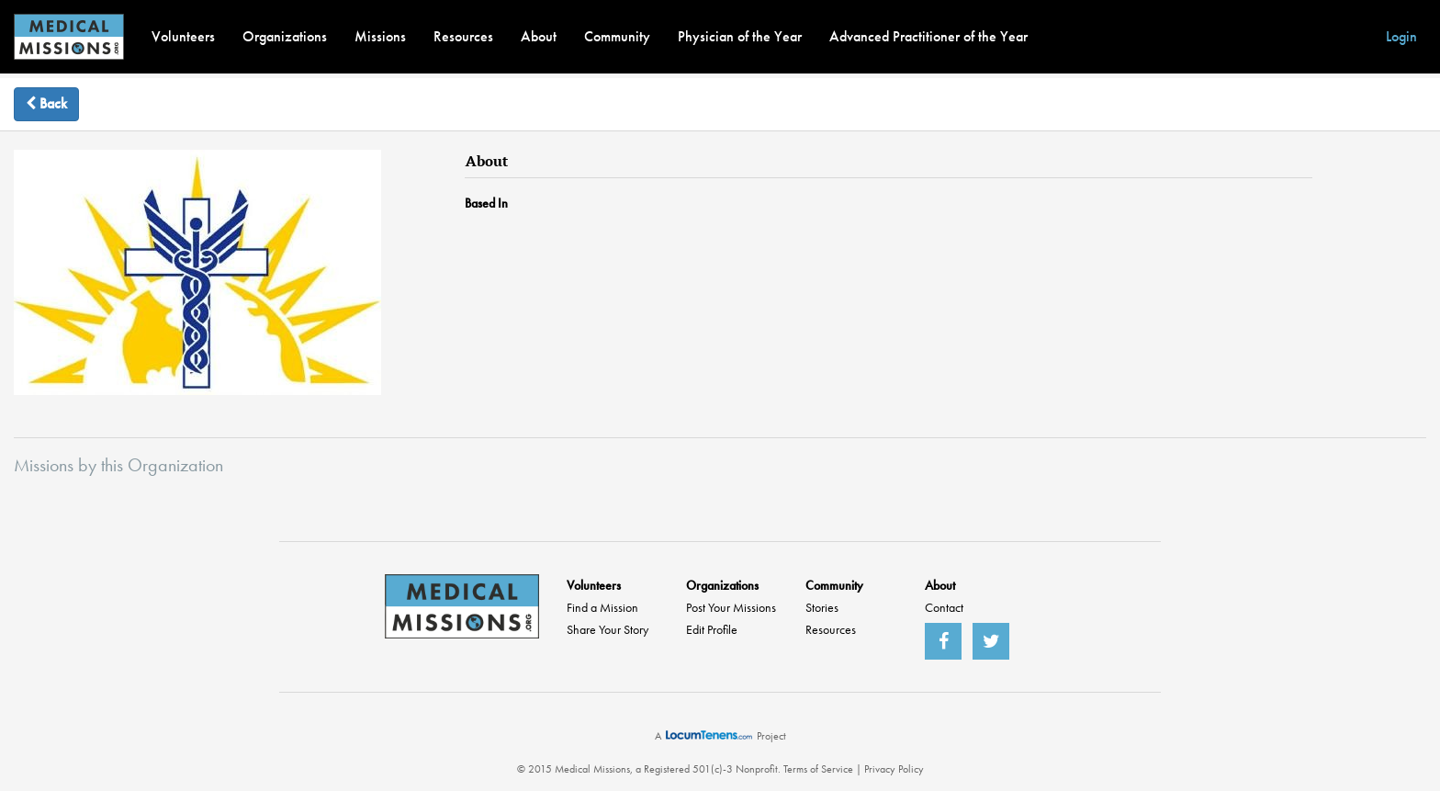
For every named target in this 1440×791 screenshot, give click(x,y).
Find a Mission (602, 607)
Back (46, 103)
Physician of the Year (740, 36)
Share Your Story (607, 629)
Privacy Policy (894, 769)
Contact (944, 607)
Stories (821, 607)
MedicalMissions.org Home (462, 606)
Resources (463, 36)
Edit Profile (711, 629)
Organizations (284, 36)
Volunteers (183, 36)
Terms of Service (818, 769)
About (539, 36)
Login (1401, 36)
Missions (380, 36)
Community (617, 36)
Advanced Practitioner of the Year (928, 36)
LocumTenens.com (709, 735)
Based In (486, 203)
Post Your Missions (731, 607)
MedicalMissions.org (69, 37)
